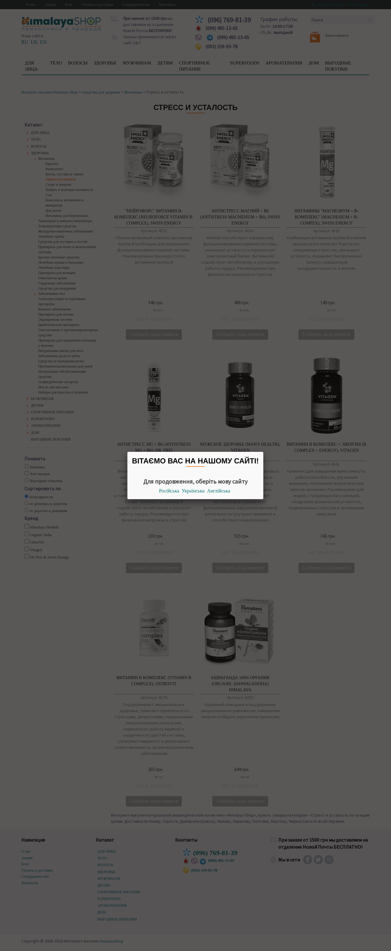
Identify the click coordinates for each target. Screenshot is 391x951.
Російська (169, 490)
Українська (193, 490)
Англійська (218, 490)
